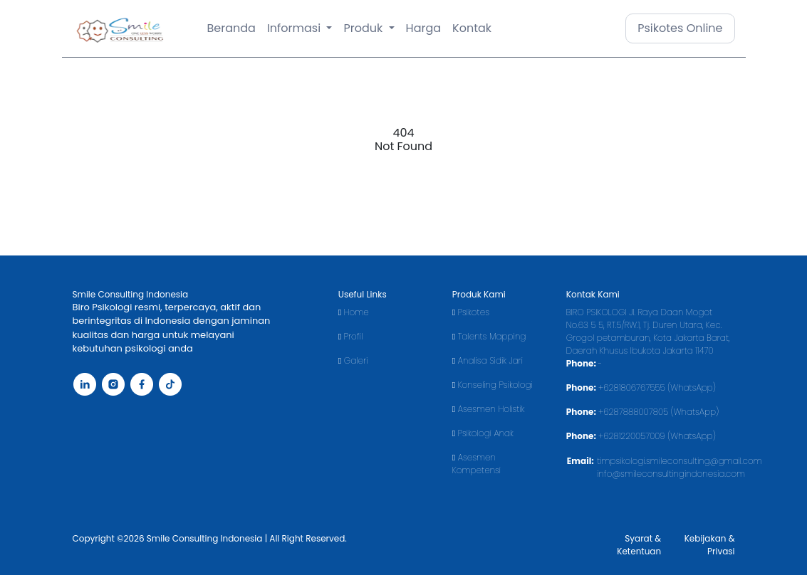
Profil (350, 336)
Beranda (231, 28)
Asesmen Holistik (488, 409)
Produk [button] (364, 28)
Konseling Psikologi (492, 385)
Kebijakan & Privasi (709, 544)
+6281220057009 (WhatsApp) (657, 436)
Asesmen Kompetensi (476, 463)
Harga (424, 28)
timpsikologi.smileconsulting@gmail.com (679, 461)
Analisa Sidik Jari (487, 360)
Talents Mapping (489, 336)
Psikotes (470, 312)
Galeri (353, 360)
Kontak (471, 28)
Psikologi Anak (483, 433)
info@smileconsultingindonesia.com (671, 474)
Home (353, 312)
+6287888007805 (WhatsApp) (658, 412)
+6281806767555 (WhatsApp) (657, 387)
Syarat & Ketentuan (639, 544)
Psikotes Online (679, 28)
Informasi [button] (295, 28)
